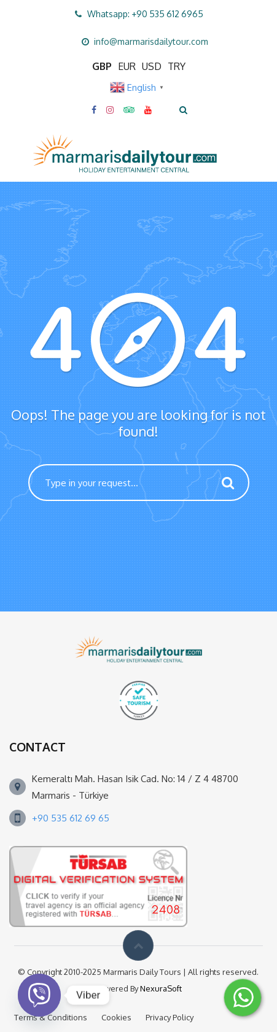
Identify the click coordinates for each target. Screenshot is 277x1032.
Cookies (116, 1017)
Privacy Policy (169, 1017)
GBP (102, 66)
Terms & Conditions (50, 1017)
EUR (127, 66)
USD (152, 66)
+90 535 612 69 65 (70, 818)
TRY (176, 66)
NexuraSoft (161, 988)
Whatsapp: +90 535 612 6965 (145, 14)
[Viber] (39, 995)
